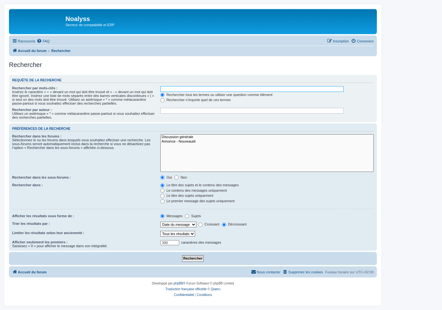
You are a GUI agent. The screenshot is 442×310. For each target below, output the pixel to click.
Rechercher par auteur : (32, 110)
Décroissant (234, 224)
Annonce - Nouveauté (267, 141)
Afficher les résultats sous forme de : (43, 216)
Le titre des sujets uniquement (186, 195)
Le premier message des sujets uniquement (197, 201)
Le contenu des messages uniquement (193, 190)
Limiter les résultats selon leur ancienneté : (48, 233)
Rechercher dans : (27, 185)
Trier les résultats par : (31, 223)
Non (180, 177)
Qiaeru (215, 289)
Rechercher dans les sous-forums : (41, 177)
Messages (171, 216)
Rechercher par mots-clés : (34, 88)
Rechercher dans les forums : (37, 136)
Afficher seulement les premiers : (40, 242)
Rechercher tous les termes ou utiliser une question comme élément (216, 95)
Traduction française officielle (186, 289)
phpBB (178, 283)
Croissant (208, 224)
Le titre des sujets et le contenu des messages (199, 185)
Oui (166, 177)
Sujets (193, 216)
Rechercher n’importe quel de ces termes (195, 100)
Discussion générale (267, 137)
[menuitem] (43, 41)
